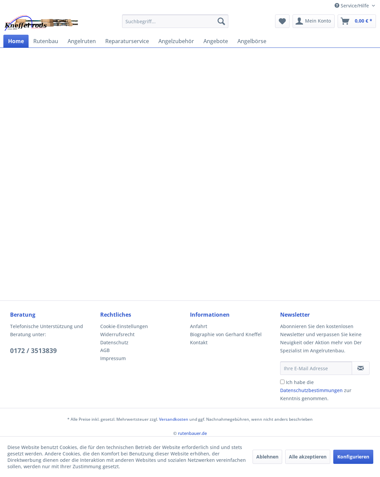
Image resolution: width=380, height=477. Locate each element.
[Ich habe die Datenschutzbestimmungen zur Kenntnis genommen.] (282, 382)
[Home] (16, 41)
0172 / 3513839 (33, 350)
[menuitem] (175, 21)
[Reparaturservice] (127, 41)
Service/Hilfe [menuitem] (352, 5)
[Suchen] (221, 21)
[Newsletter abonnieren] (361, 368)
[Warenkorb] (357, 21)
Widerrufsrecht (117, 334)
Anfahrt (198, 326)
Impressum (113, 358)
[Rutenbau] (46, 41)
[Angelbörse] (252, 41)
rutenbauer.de (192, 433)
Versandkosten (173, 419)
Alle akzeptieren (308, 456)
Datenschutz (114, 342)
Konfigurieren (353, 456)
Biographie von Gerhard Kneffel (226, 334)
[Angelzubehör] (176, 41)
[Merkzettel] (282, 21)
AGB (105, 350)
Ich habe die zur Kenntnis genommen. (315, 390)
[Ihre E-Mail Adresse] (316, 368)
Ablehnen (267, 456)
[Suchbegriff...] (175, 21)
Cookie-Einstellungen (124, 326)
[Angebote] (216, 41)
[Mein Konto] (314, 21)
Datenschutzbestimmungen (311, 390)
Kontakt (198, 342)
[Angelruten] (82, 41)
